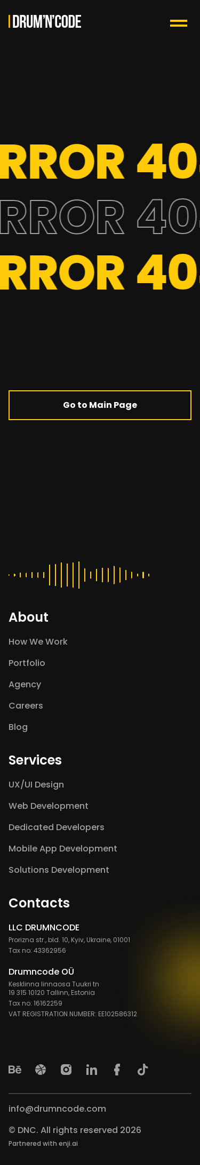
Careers (26, 706)
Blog (18, 727)
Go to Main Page (100, 405)
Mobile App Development (63, 848)
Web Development (49, 806)
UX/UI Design (36, 784)
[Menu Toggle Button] (180, 21)
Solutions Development (59, 870)
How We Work (38, 642)
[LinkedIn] (91, 1069)
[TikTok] (143, 1069)
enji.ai (68, 1143)
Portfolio (27, 663)
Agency (25, 684)
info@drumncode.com (57, 1109)
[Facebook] (117, 1069)
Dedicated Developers (57, 827)
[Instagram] (66, 1069)
